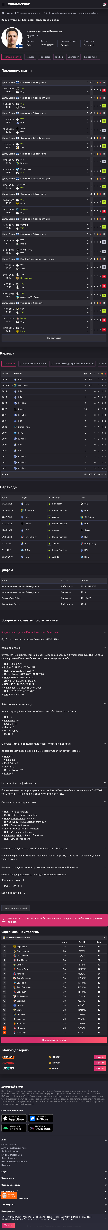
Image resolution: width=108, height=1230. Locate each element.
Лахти (7, 681)
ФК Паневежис (24, 793)
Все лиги (5, 1165)
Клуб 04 (8, 724)
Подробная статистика (54, 1040)
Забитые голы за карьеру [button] (16, 704)
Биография (91, 57)
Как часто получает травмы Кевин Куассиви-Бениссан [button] (34, 848)
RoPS (7, 667)
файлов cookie (67, 1219)
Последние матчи (12, 57)
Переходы (52, 57)
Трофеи (72, 57)
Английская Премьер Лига (14, 1148)
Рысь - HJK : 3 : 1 (13, 886)
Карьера (33, 57)
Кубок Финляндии (41, 98)
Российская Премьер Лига (14, 1162)
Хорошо (8, 1225)
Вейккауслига (39, 82)
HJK (6, 664)
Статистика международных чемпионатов (74, 363)
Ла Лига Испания (9, 1151)
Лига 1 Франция (9, 1158)
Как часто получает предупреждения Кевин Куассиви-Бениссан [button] (39, 867)
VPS (6, 694)
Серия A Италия (8, 1144)
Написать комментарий (15, 908)
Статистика (10, 363)
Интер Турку (11, 674)
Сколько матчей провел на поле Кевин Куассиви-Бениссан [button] (36, 743)
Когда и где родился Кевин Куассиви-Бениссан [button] (29, 632)
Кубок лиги (38, 303)
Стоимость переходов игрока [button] (19, 802)
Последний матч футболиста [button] (18, 783)
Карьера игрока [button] (11, 647)
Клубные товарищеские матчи (39, 259)
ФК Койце (9, 687)
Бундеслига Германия (11, 1155)
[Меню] (3, 4)
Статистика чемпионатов (35, 363)
